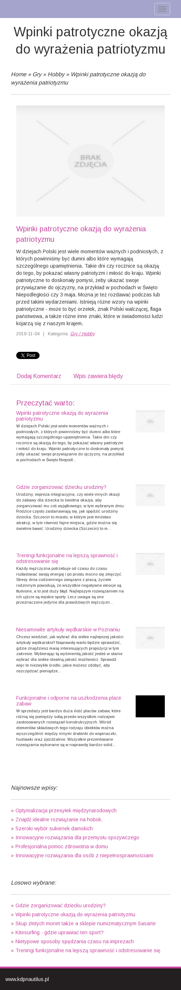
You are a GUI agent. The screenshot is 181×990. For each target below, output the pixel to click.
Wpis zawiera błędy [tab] (98, 376)
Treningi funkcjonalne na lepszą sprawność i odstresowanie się (67, 558)
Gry (36, 74)
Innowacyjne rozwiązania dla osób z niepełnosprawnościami (84, 855)
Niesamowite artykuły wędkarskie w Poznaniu (68, 629)
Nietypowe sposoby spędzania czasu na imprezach (74, 941)
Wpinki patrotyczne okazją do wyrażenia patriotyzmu (62, 415)
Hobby (55, 74)
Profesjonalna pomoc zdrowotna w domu (61, 846)
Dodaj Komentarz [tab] (39, 376)
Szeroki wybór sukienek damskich (54, 828)
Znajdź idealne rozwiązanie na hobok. (59, 819)
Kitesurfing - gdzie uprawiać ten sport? (59, 932)
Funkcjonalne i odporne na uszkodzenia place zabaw (68, 700)
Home (18, 74)
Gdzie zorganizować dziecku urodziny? (61, 487)
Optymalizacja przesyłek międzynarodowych (66, 810)
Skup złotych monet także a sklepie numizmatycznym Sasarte (85, 923)
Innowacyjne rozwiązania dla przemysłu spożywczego (77, 837)
